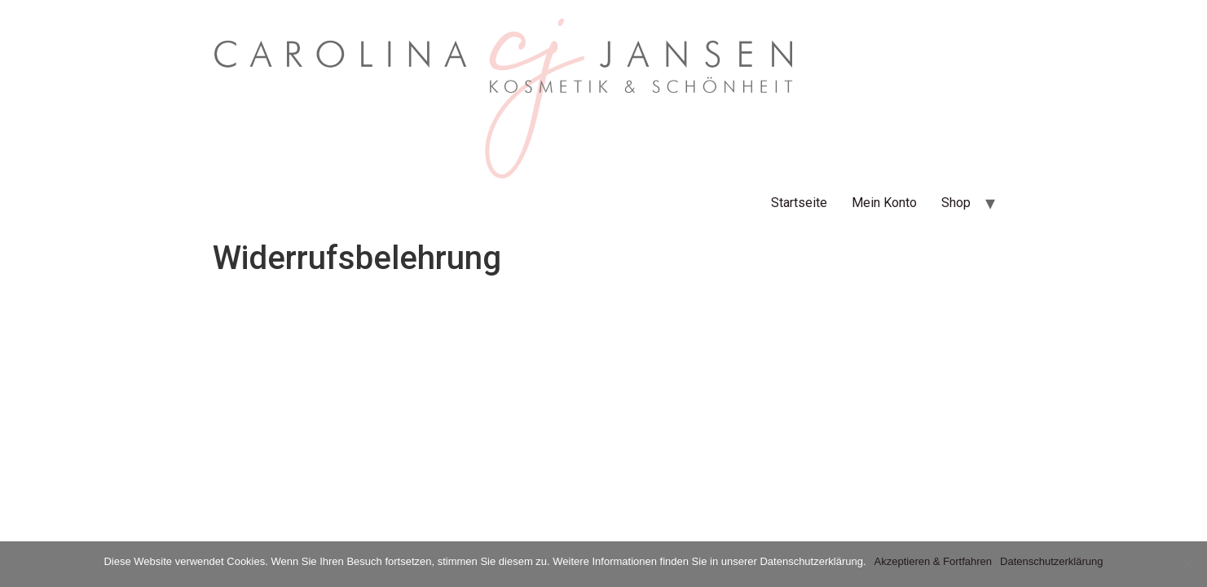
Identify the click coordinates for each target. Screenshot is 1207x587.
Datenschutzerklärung (1051, 561)
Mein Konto (884, 202)
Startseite (799, 202)
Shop (956, 202)
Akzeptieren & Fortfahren (933, 561)
